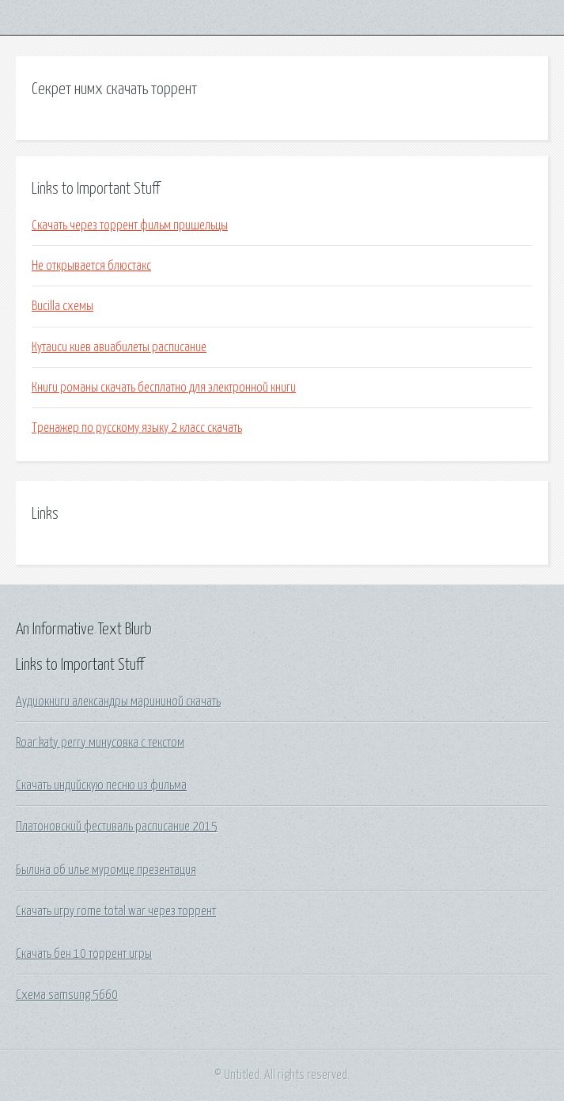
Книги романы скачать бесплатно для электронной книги (164, 387)
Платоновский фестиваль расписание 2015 (117, 826)
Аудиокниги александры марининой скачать (118, 701)
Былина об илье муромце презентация (106, 870)
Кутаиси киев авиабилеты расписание (119, 347)
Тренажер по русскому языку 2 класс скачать (137, 428)
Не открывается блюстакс (91, 265)
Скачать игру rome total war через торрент (116, 911)
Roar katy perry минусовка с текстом (100, 742)
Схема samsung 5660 (67, 995)
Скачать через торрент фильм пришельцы (130, 225)
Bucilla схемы (62, 306)
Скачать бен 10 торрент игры (84, 954)
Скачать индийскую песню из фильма (101, 785)
